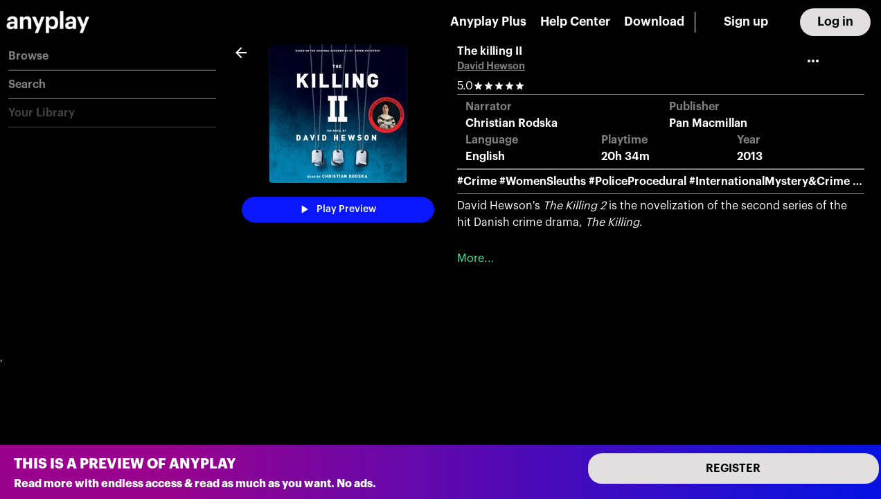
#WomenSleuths (542, 181)
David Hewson (491, 66)
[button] (112, 56)
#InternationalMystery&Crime (769, 181)
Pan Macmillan (708, 123)
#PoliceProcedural (637, 181)
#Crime (477, 181)
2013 (750, 156)
